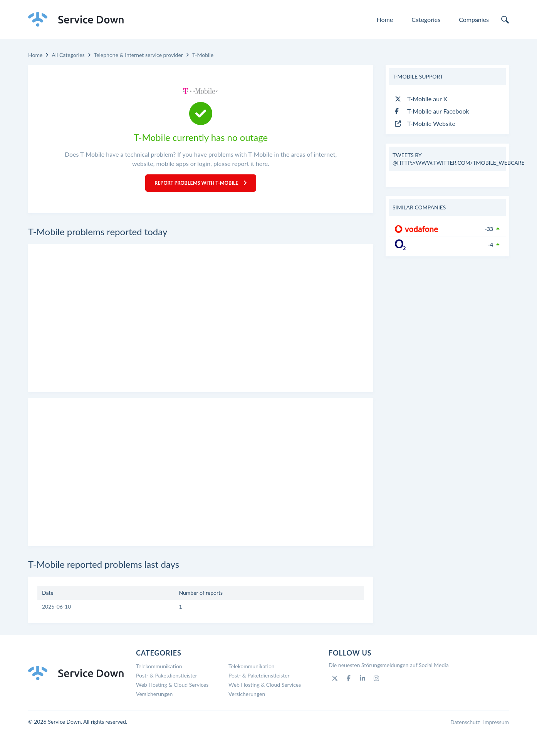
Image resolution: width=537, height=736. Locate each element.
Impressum (496, 725)
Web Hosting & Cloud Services (172, 688)
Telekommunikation (159, 669)
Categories (425, 19)
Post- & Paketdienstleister (166, 679)
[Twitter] (335, 682)
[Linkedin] (362, 682)
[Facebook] (348, 682)
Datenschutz (465, 725)
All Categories (68, 55)
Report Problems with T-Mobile (201, 184)
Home (385, 19)
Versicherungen (154, 697)
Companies (474, 19)
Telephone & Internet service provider (138, 55)
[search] (505, 19)
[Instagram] (376, 682)
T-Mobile (202, 55)
